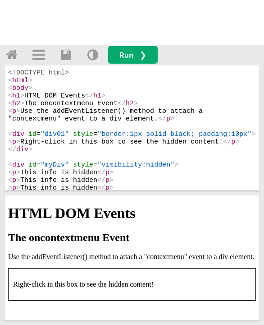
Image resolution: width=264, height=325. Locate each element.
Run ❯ (132, 55)
